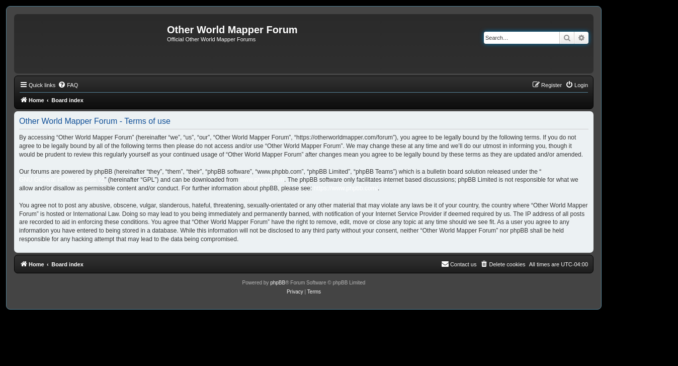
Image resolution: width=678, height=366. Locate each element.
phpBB (277, 282)
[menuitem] (68, 85)
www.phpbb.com (262, 179)
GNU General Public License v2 (61, 179)
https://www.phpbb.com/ (346, 188)
